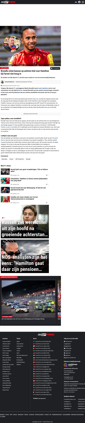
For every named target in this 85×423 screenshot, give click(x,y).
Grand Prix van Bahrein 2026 (41, 348)
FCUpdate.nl (67, 401)
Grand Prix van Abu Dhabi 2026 (42, 394)
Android (47, 414)
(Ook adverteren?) (42, 398)
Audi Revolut (20, 346)
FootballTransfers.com (70, 399)
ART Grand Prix (20, 159)
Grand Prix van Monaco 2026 (41, 357)
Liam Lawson (5, 378)
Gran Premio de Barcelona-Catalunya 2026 (45, 360)
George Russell (6, 367)
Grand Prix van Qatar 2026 (41, 392)
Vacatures (31, 414)
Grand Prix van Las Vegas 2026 (42, 390)
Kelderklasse (81, 406)
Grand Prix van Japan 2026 (41, 346)
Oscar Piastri (5, 348)
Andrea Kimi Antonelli (7, 364)
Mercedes (33, 99)
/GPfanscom (68, 341)
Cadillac (19, 348)
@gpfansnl (67, 346)
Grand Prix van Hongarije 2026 (42, 369)
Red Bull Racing (21, 362)
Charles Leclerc (5, 127)
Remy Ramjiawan (9, 81)
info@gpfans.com (68, 377)
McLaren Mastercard (22, 355)
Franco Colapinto (6, 350)
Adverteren (20, 414)
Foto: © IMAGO (4, 65)
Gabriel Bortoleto (6, 383)
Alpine (18, 341)
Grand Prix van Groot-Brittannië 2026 (44, 364)
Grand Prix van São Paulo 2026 (42, 387)
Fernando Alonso (6, 373)
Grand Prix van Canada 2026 (41, 355)
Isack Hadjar (5, 355)
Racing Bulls (20, 360)
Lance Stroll (5, 376)
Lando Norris (5, 346)
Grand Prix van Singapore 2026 (42, 380)
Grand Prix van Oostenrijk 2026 (42, 362)
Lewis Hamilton (4, 68)
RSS (11, 414)
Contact (15, 414)
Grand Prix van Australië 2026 (42, 341)
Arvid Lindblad (6, 380)
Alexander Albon (6, 360)
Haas (18, 353)
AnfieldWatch (67, 408)
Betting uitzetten (39, 414)
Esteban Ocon (6, 371)
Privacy (7, 414)
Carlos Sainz (5, 362)
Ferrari (20, 90)
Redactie (2, 414)
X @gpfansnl (67, 343)
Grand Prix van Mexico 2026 (41, 385)
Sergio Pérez (5, 390)
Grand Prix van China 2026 (41, 343)
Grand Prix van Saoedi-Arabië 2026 (43, 350)
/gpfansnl (67, 353)
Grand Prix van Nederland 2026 (42, 371)
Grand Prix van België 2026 (41, 367)
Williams (19, 364)
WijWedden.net (68, 406)
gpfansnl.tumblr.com (70, 357)
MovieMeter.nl (67, 404)
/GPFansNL (68, 348)
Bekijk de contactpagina (69, 392)
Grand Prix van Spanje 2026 (41, 376)
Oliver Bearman (6, 369)
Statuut (26, 414)
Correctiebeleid (66, 414)
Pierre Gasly (5, 353)
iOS (50, 414)
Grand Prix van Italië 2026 (41, 373)
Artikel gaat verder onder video (30, 113)
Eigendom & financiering (77, 414)
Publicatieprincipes (57, 414)
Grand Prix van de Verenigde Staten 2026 (44, 383)
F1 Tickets (2, 416)
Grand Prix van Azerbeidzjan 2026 (43, 378)
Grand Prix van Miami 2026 (41, 353)
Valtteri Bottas (6, 387)
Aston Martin (20, 343)
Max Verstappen (6, 357)
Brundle (28, 159)
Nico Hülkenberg (6, 385)
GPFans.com (81, 401)
